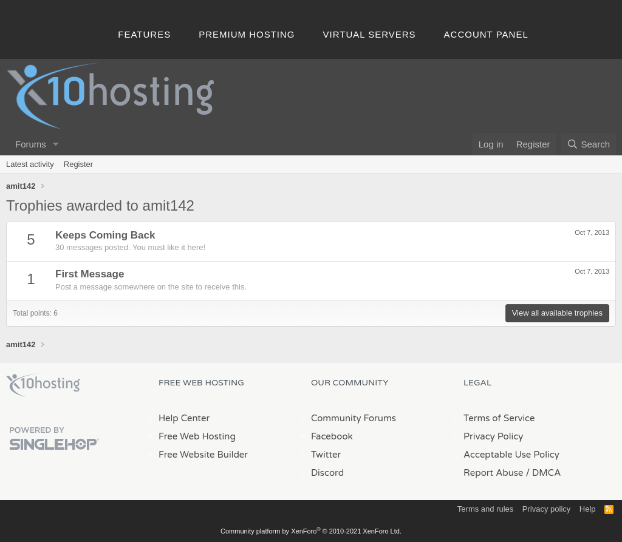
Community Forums (353, 418)
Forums (30, 144)
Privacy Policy (493, 436)
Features (144, 34)
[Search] (588, 144)
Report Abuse (493, 472)
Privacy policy (546, 508)
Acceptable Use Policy (511, 454)
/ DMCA (543, 472)
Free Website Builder (203, 454)
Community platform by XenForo (311, 531)
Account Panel (486, 34)
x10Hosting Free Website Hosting (43, 385)
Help (587, 508)
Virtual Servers (369, 34)
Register (78, 164)
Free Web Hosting (197, 436)
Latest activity (30, 164)
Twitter (326, 454)
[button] (55, 144)
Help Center (184, 418)
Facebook (332, 436)
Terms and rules (485, 508)
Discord (327, 472)
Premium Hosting (247, 34)
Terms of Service (499, 418)
